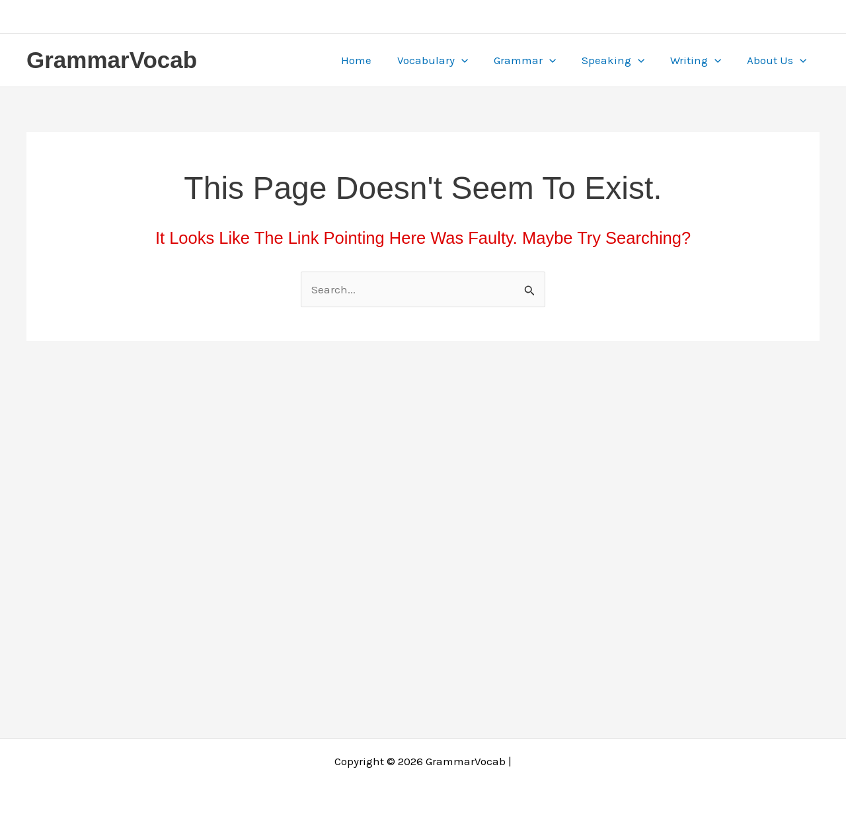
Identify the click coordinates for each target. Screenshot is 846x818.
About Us (778, 60)
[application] (475, 60)
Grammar (536, 60)
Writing (700, 60)
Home (374, 60)
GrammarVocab (111, 60)
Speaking (621, 60)
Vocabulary (447, 60)
